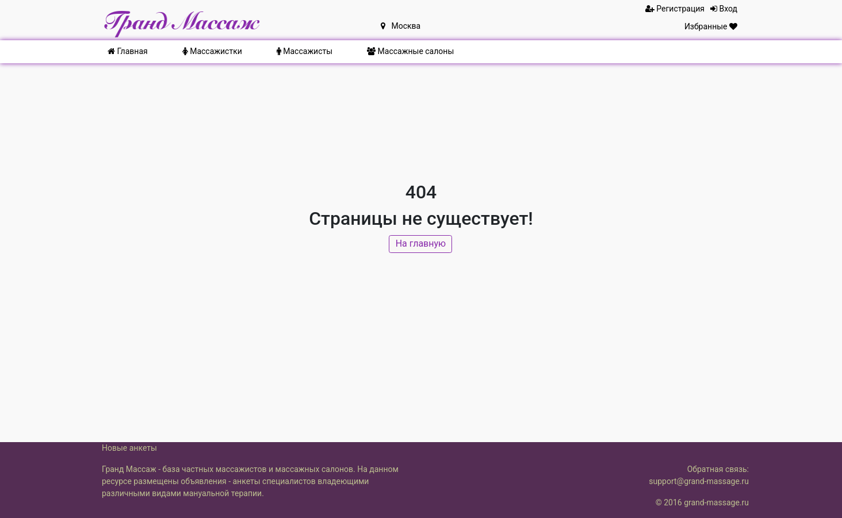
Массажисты (304, 51)
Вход (723, 8)
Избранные (710, 26)
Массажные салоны (410, 51)
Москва (400, 25)
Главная (128, 51)
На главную (421, 245)
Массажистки (212, 51)
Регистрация (675, 8)
